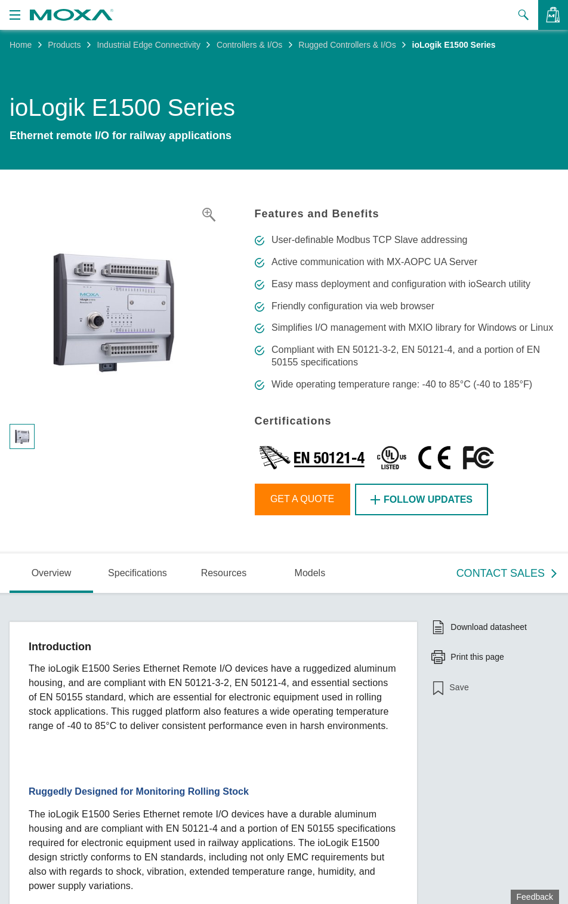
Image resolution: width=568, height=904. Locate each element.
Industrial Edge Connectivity (148, 45)
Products (64, 45)
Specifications (137, 573)
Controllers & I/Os (249, 45)
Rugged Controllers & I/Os (347, 45)
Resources (223, 573)
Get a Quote (302, 499)
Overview (52, 573)
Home (21, 45)
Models (310, 573)
